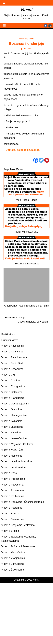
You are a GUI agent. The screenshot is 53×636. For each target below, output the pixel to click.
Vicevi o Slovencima (12, 519)
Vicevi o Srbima (10, 530)
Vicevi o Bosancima (27, 38)
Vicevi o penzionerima (13, 467)
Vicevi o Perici (9, 473)
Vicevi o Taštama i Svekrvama (18, 546)
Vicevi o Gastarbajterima (15, 403)
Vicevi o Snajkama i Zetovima (18, 525)
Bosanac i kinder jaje (26, 43)
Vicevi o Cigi (8, 374)
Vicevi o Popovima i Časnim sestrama (22, 502)
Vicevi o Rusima (10, 513)
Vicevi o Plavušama (12, 484)
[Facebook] (35, 160)
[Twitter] (41, 160)
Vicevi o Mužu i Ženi (12, 450)
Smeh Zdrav (27, 48)
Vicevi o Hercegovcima (14, 415)
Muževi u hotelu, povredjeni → (34, 321)
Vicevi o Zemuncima (12, 563)
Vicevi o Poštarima (11, 507)
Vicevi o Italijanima (11, 421)
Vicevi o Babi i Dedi (12, 363)
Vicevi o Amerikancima (14, 357)
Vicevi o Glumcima (11, 409)
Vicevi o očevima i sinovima (16, 461)
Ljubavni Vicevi (9, 340)
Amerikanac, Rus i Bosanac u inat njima (26, 305)
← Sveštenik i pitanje (13, 317)
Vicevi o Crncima (10, 380)
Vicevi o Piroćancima (13, 478)
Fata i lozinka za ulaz (26, 231)
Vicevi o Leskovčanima (14, 438)
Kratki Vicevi (8, 334)
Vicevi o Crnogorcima (13, 386)
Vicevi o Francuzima (12, 398)
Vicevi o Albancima (12, 351)
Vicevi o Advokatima (12, 345)
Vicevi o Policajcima (12, 490)
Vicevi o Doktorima (11, 392)
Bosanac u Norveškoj (26, 263)
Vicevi (26, 9)
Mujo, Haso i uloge (26, 200)
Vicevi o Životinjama (12, 569)
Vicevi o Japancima (12, 426)
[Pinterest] (46, 160)
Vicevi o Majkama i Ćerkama (17, 444)
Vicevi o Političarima (12, 496)
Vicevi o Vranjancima (13, 558)
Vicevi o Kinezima (11, 432)
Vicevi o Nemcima (11, 455)
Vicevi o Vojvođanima (13, 552)
